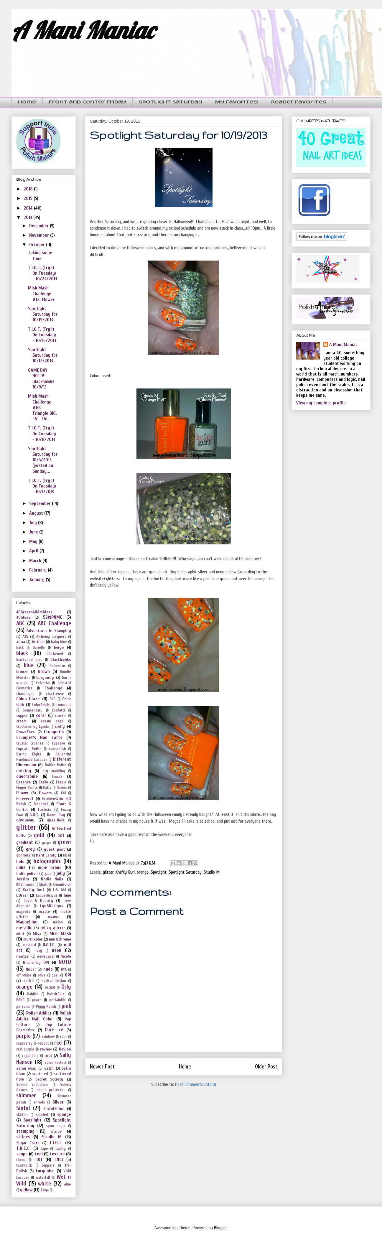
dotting (23, 770)
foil (63, 793)
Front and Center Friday (87, 102)
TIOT (38, 1159)
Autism (38, 641)
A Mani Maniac (82, 30)
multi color (32, 939)
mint (20, 933)
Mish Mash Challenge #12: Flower (41, 293)
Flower (22, 793)
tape (44, 1149)
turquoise (45, 1170)
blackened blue (29, 660)
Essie (43, 782)
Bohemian (57, 666)
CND (52, 699)
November (39, 235)
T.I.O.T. (55, 1142)
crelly (60, 726)
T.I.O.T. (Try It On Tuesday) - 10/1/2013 (42, 486)
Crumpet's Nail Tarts (39, 737)
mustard (29, 945)
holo (20, 861)
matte (44, 911)
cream (21, 721)
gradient (24, 842)
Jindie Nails (52, 879)
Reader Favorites (298, 102)
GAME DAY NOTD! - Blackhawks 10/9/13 (41, 379)
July (33, 522)
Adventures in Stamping (49, 630)
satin (49, 1068)
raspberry (24, 1043)
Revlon (65, 1049)
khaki (43, 884)
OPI (68, 975)
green (64, 842)
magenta (23, 912)
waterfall (43, 1177)
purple (23, 1036)
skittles (22, 1115)
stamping (25, 1131)
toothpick (24, 1165)
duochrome (27, 776)
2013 (28, 217)
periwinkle (57, 1000)
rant (63, 1037)
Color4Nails (41, 705)
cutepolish (57, 749)
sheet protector (51, 1090)
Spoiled (41, 1114)
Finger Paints (27, 788)
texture (57, 1154)
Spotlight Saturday (170, 102)
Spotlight (159, 872)
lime (67, 895)
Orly (66, 987)
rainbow (48, 1037)
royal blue (30, 1056)
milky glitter (53, 928)
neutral (22, 956)
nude (48, 969)
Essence (23, 782)
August (36, 513)
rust (48, 1055)
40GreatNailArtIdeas (34, 612)
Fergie (61, 782)
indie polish (27, 873)
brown (44, 671)
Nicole (65, 956)
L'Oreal (22, 895)
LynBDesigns (51, 905)
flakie (47, 788)
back (20, 647)
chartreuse (55, 694)
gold (39, 835)
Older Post (266, 1066)
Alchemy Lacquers (51, 637)
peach (37, 1000)
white (44, 1183)
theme (21, 1160)
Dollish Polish (56, 765)
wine (67, 1184)
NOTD (65, 962)
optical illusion (54, 981)
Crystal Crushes (29, 743)
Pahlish (33, 994)
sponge (64, 1114)
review (46, 1049)
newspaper (46, 956)
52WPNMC (52, 617)
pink (66, 1006)
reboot (43, 1043)
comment (63, 705)
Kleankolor (61, 884)
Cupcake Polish (29, 749)
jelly (61, 873)
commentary (32, 710)
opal (55, 975)
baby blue (59, 642)
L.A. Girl (59, 890)
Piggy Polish (46, 1006)
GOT (61, 835)
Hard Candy (46, 855)
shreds (39, 1102)
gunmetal (23, 855)
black (22, 653)
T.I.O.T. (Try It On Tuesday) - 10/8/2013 (42, 433)
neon (56, 950)
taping (60, 1149)
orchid (50, 987)
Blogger (220, 1227)
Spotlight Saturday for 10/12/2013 (42, 355)
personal (23, 1006)
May (34, 541)
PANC (20, 1000)
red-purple (25, 1049)
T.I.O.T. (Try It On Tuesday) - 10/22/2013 (42, 273)
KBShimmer (25, 884)
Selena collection (32, 1085)
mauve (53, 916)
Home (27, 102)
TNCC (59, 1159)
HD (65, 855)
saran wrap (26, 1068)
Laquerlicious (46, 895)
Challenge (53, 688)
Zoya (45, 1190)
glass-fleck (56, 820)
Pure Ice (54, 1029)
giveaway (25, 820)
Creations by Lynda (32, 726)
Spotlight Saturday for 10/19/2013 (42, 314)
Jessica (22, 879)
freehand (41, 804)
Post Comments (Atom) (195, 1084)
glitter (108, 872)
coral (41, 715)
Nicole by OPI (36, 962)
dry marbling (53, 771)
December (39, 225)
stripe (56, 1131)
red (58, 1043)
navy (38, 950)
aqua (20, 641)
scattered (40, 1074)
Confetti (58, 710)
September (40, 503)
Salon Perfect (56, 1062)
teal (39, 1154)
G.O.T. (34, 814)
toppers (48, 1165)
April (34, 551)
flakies (62, 788)
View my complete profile (321, 403)
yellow (26, 1190)
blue (29, 665)
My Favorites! (236, 102)
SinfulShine (53, 1108)
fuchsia (44, 809)
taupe (22, 1154)
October (37, 244)
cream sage (52, 721)
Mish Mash (60, 933)
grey (30, 849)
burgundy (45, 677)
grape (46, 843)
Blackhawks (60, 659)
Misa (37, 933)
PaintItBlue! (56, 994)
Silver (58, 1102)
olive (41, 975)
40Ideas (23, 617)
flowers (45, 793)
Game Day (56, 814)
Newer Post (102, 1066)
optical (28, 981)
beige (59, 647)
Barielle (39, 647)
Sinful (23, 1108)
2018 (29, 189)
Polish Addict (39, 1013)
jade (48, 874)
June (34, 532)
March (35, 560)
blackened (55, 654)
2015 (29, 198)
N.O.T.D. (49, 944)
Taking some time (40, 255)
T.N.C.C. (23, 1148)
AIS (25, 636)
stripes (23, 1136)
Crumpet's (54, 732)
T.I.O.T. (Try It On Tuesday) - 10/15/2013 (42, 335)
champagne (25, 694)
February (38, 570)
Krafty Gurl (125, 872)
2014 (29, 208)
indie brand (50, 867)
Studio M (212, 872)
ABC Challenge (54, 623)
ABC (20, 623)
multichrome (60, 939)
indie (21, 867)
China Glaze (28, 698)
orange (143, 872)
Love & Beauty (38, 900)
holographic (47, 861)
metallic (24, 928)
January (37, 579)
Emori (57, 776)
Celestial (43, 683)
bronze (22, 671)
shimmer (26, 1095)
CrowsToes (25, 732)
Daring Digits (28, 754)
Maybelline (26, 922)
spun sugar (56, 1126)
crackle (60, 716)
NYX (64, 969)
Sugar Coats (27, 1142)
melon (58, 922)
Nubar (31, 969)
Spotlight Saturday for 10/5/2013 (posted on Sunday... (42, 460)
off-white (23, 975)
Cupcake (58, 743)
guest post (54, 849)
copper (22, 715)
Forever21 (24, 798)
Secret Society (49, 1079)
